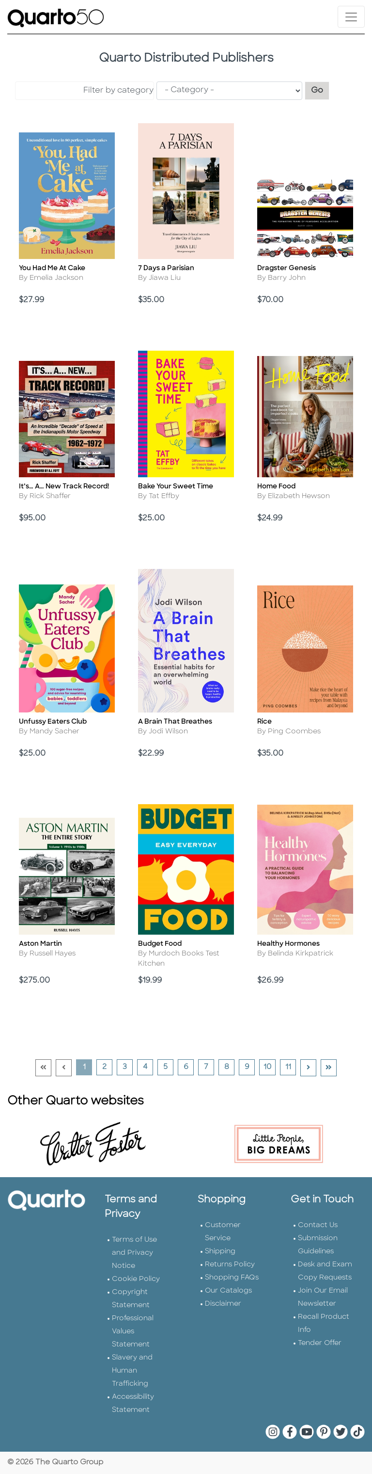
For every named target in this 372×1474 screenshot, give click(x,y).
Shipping (220, 1251)
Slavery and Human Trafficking (132, 1371)
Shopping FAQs (232, 1277)
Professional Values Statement (133, 1331)
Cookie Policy (136, 1279)
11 (290, 1067)
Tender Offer (319, 1343)
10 (269, 1067)
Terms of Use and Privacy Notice (134, 1253)
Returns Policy (230, 1264)
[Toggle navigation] (351, 17)
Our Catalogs (228, 1291)
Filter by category (118, 91)
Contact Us (318, 1225)
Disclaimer (223, 1304)
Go (320, 89)
